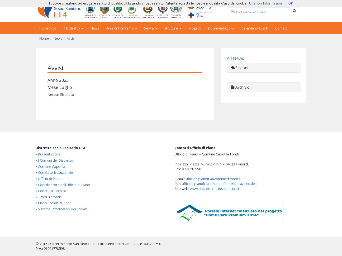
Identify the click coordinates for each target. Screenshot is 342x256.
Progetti (194, 28)
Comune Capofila (51, 166)
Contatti (281, 28)
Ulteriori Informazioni (266, 3)
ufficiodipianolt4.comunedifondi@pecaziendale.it (220, 183)
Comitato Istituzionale (55, 172)
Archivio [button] (240, 87)
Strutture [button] (172, 28)
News (94, 28)
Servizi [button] (150, 28)
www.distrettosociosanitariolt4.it (216, 188)
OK (290, 3)
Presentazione (49, 154)
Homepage (47, 28)
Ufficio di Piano (50, 178)
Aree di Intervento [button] (121, 28)
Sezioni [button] (239, 67)
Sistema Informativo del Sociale (63, 209)
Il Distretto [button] (73, 28)
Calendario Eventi (255, 28)
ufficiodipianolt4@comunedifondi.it (213, 179)
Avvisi (71, 38)
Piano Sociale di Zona (54, 203)
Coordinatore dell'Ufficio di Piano (64, 185)
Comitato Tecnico (52, 190)
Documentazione (221, 28)
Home (44, 38)
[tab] (263, 67)
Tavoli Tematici (50, 197)
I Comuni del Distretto (55, 160)
